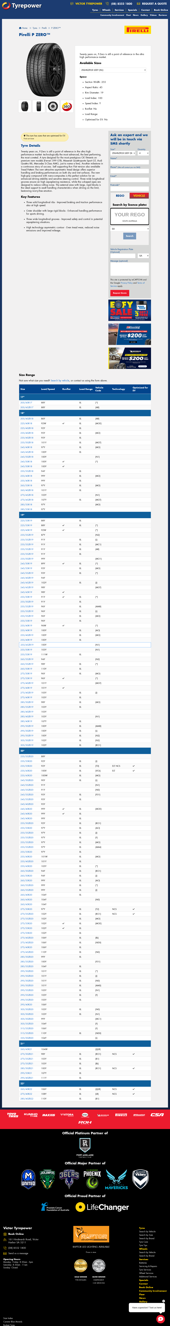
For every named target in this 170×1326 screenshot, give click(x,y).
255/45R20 (26, 866)
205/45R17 (26, 402)
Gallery (144, 15)
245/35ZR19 (26, 573)
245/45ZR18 (26, 452)
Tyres (95, 9)
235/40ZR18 (26, 433)
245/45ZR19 (26, 582)
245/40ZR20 (26, 804)
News (136, 15)
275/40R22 (26, 1094)
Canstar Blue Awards (12, 1321)
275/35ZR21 (26, 1058)
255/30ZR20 (26, 823)
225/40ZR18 (26, 428)
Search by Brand (146, 1238)
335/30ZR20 (26, 1038)
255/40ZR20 (26, 861)
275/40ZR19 (26, 683)
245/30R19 (26, 563)
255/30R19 (26, 597)
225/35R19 (26, 520)
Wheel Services (146, 1273)
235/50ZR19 (26, 558)
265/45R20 (26, 899)
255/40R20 (26, 856)
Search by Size (146, 1235)
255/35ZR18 (26, 471)
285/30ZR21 (26, 1068)
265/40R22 (26, 1089)
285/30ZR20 (26, 956)
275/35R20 (26, 923)
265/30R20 (26, 875)
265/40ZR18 (26, 490)
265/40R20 (26, 894)
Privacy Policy (127, 283)
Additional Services (148, 1276)
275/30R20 (26, 909)
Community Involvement (112, 15)
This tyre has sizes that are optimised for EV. (45, 137)
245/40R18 (26, 447)
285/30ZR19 (26, 702)
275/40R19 (26, 688)
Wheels (106, 9)
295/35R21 (26, 1073)
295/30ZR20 (26, 971)
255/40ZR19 (26, 635)
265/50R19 (26, 668)
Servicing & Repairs (148, 1266)
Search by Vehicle (147, 1231)
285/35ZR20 (26, 961)
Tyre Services (145, 1269)
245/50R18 (26, 461)
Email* (113, 176)
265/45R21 (26, 1049)
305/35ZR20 (26, 1023)
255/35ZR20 (26, 832)
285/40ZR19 (26, 711)
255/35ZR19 (26, 606)
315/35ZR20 (26, 1028)
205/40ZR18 (26, 418)
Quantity (141, 149)
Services (119, 9)
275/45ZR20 (26, 952)
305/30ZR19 (26, 740)
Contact (145, 9)
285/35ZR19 (26, 707)
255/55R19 (26, 654)
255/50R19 (26, 649)
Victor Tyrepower (86, 3)
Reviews (163, 15)
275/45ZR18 (26, 495)
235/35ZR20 (26, 756)
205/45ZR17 (26, 407)
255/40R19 (26, 625)
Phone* (125, 167)
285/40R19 (26, 721)
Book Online (161, 9)
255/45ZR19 (27, 644)
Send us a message (18, 1253)
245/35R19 (26, 568)
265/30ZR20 (26, 871)
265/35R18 (26, 485)
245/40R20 (26, 809)
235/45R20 (26, 770)
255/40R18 (26, 476)
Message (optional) (119, 261)
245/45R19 (26, 592)
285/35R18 (26, 504)
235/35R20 (26, 761)
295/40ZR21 (26, 1078)
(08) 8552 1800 (121, 3)
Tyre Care (143, 1241)
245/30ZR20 (26, 780)
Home (23, 28)
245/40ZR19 (26, 578)
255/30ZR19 (26, 601)
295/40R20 (26, 1004)
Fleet (128, 15)
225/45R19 (26, 530)
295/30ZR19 (26, 726)
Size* (112, 149)
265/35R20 (26, 880)
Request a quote (152, 3)
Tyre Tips (143, 1245)
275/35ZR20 (26, 914)
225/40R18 (26, 423)
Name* (113, 158)
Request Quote (120, 293)
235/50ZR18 (26, 442)
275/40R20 (26, 947)
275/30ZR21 (26, 1054)
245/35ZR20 (26, 785)
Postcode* (115, 185)
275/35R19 (26, 678)
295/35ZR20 (26, 990)
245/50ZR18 (26, 456)
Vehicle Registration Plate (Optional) (121, 250)
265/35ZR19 (26, 659)
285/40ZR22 (26, 1098)
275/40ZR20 (26, 937)
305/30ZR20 (26, 1009)
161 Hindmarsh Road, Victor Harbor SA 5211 (23, 1241)
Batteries (143, 1262)
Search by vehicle (60, 380)
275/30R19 (26, 673)
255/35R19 (26, 620)
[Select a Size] (113, 70)
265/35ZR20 (26, 885)
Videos (153, 15)
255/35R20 (26, 828)
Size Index (8, 1318)
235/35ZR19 (26, 535)
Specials (132, 9)
